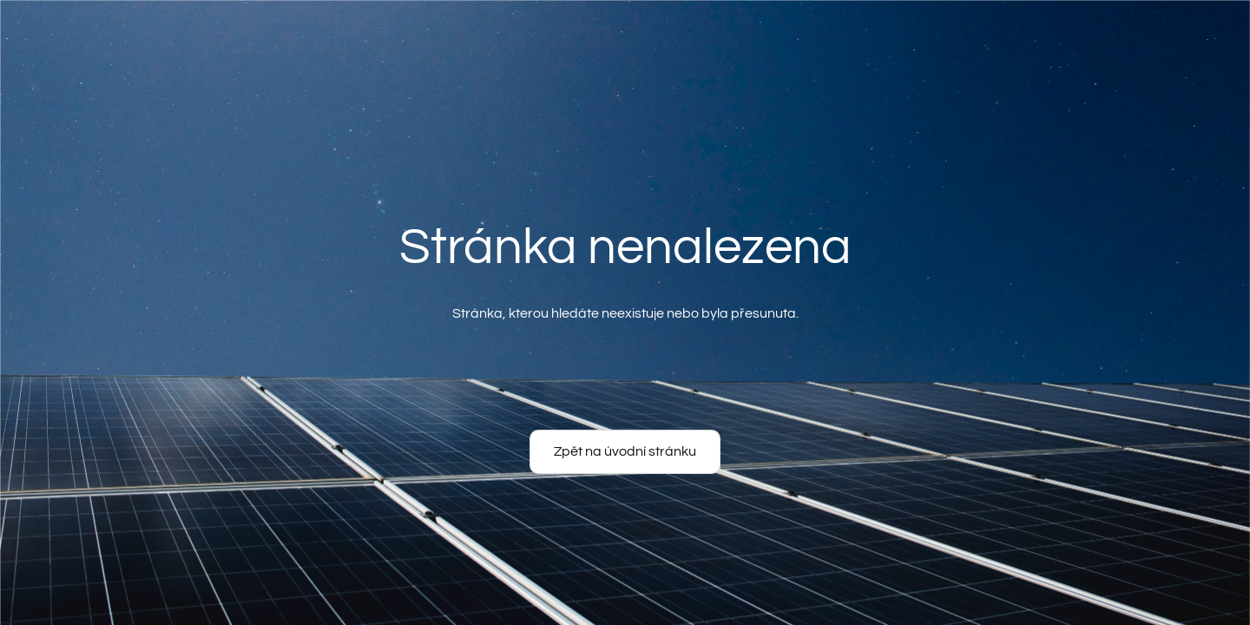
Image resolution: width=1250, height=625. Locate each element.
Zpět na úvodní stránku (625, 451)
